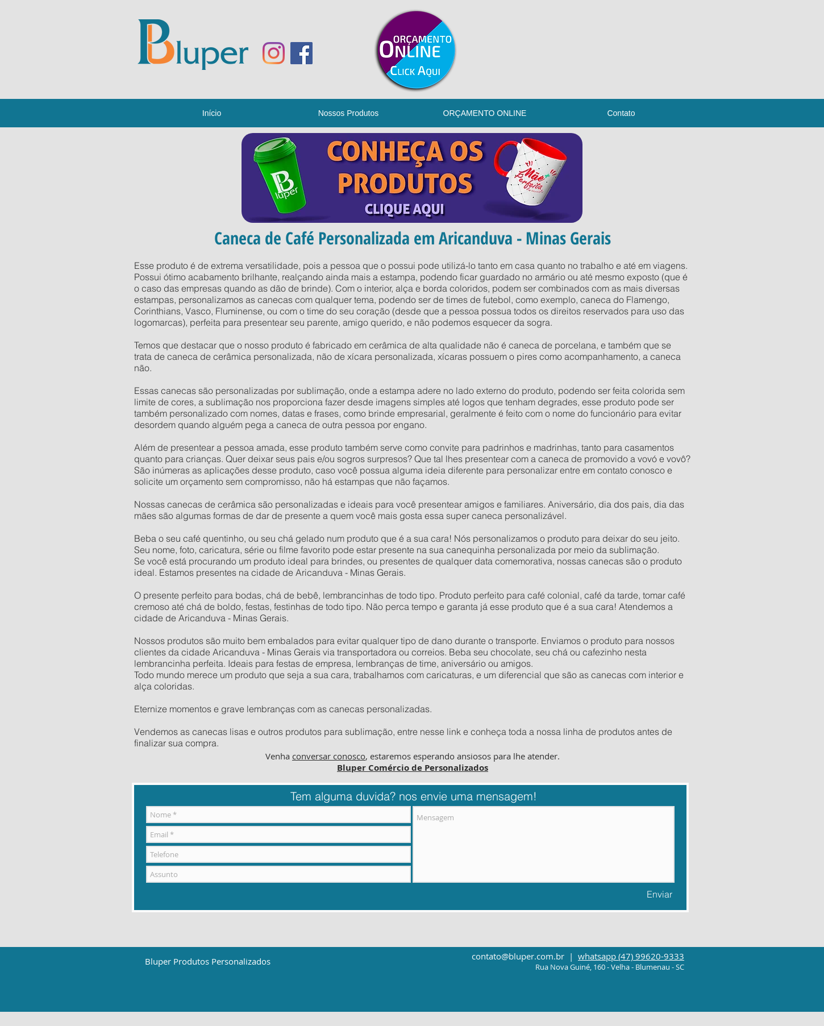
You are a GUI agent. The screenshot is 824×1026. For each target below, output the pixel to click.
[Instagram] (274, 53)
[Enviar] (659, 894)
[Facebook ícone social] (301, 53)
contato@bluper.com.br (518, 956)
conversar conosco (328, 756)
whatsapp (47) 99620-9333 (631, 956)
